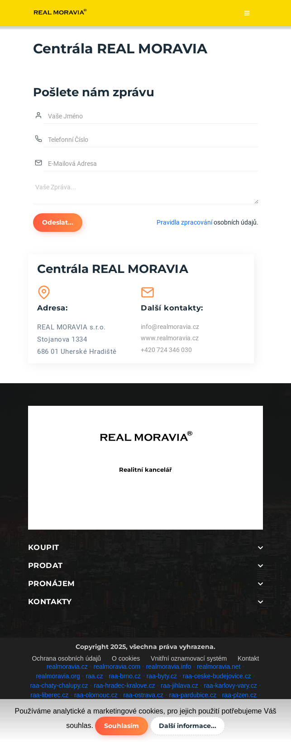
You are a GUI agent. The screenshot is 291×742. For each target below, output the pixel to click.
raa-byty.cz (162, 676)
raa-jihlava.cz (179, 685)
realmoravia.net (219, 666)
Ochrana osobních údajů (66, 658)
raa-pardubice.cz (192, 695)
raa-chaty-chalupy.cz (59, 685)
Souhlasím (121, 726)
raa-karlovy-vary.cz (230, 685)
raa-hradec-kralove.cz (124, 685)
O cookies (126, 658)
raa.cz (94, 676)
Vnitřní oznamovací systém (189, 658)
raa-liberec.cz (49, 695)
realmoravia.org (58, 676)
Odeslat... (57, 222)
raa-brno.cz (125, 676)
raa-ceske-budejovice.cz (217, 676)
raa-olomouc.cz (96, 695)
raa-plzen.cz (239, 695)
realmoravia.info (168, 666)
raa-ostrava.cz (143, 695)
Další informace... (187, 726)
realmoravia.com (116, 666)
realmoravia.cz (67, 666)
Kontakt (248, 658)
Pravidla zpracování (184, 222)
